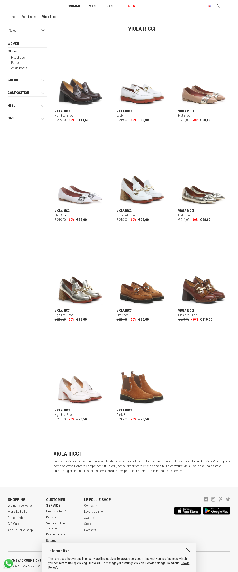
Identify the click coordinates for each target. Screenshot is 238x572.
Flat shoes (18, 58)
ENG (158, 566)
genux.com (143, 566)
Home (11, 17)
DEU (164, 566)
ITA (153, 566)
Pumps (15, 63)
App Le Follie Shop (20, 530)
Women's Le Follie (20, 506)
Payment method (57, 534)
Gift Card (14, 524)
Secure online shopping (55, 525)
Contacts (90, 530)
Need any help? (56, 511)
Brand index (28, 17)
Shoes (12, 51)
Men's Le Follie (17, 512)
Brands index (16, 518)
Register (51, 517)
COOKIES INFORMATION (121, 560)
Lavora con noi (94, 512)
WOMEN (13, 44)
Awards (89, 518)
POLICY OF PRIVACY (79, 560)
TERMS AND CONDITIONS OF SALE (30, 560)
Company (90, 506)
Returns (51, 541)
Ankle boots (19, 68)
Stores (88, 524)
